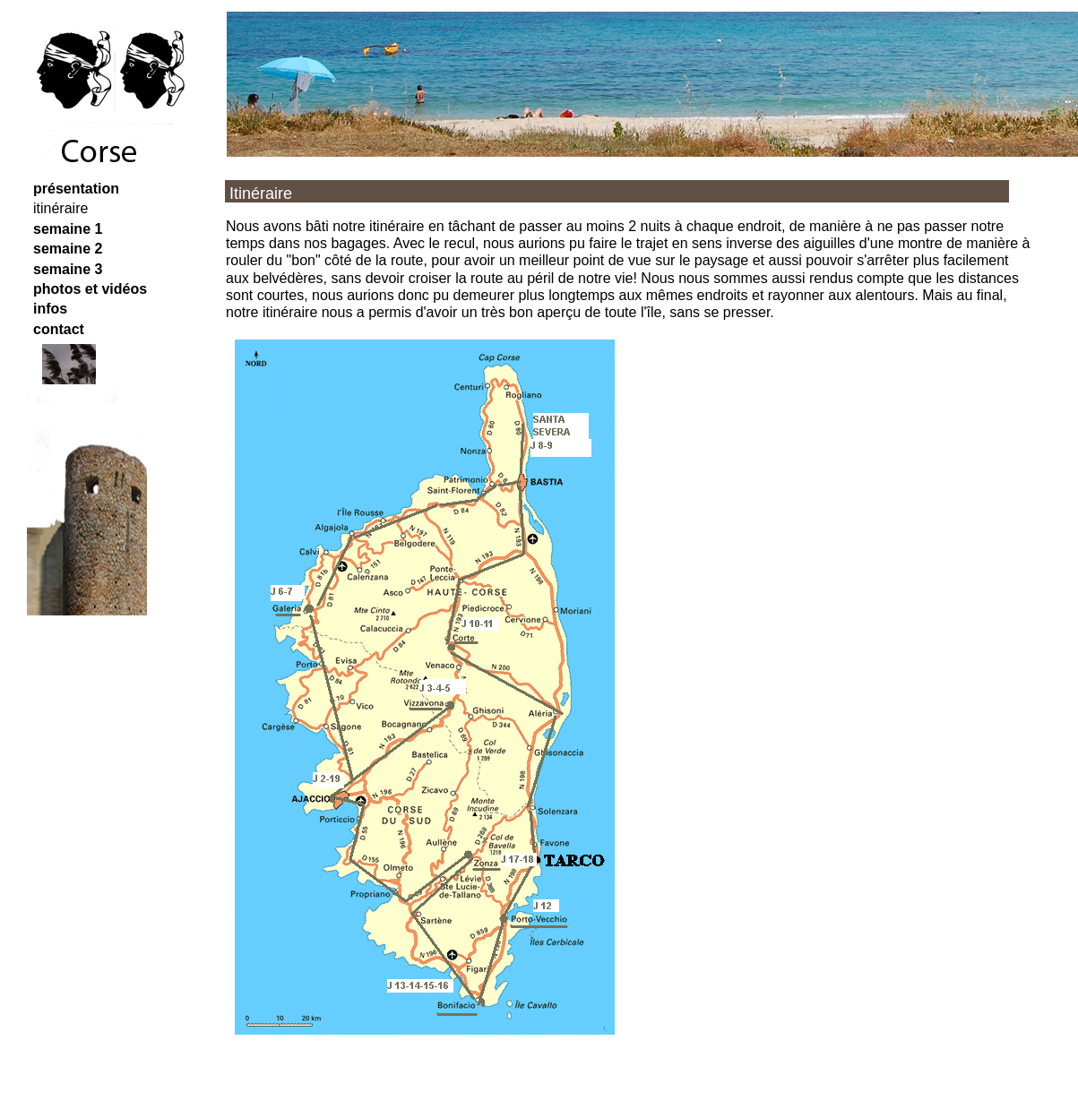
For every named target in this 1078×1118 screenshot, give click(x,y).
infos (50, 308)
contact (58, 329)
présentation (76, 188)
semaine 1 (67, 228)
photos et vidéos (90, 289)
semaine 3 (67, 269)
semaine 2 (67, 248)
